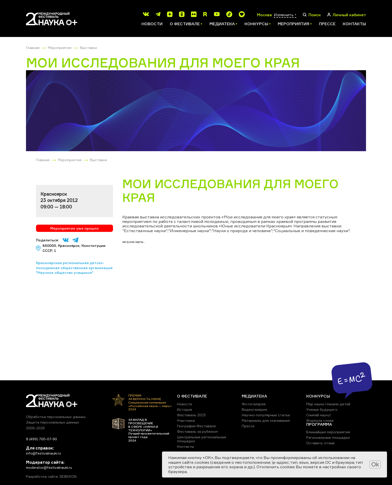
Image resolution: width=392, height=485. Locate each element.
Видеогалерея (254, 409)
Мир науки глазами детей (328, 404)
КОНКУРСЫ (318, 396)
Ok (375, 464)
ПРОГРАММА (319, 424)
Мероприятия (60, 47)
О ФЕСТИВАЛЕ (192, 396)
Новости (152, 23)
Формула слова (320, 420)
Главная (33, 47)
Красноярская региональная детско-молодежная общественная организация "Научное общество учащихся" (74, 268)
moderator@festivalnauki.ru (49, 467)
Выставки (88, 47)
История (184, 409)
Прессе (327, 23)
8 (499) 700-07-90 (41, 439)
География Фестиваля (196, 426)
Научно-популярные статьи (266, 415)
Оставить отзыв (320, 443)
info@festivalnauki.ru (43, 453)
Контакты (354, 23)
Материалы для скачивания (266, 420)
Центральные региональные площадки (201, 439)
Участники (186, 420)
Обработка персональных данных (56, 417)
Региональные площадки (328, 437)
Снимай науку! (318, 415)
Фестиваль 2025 (191, 415)
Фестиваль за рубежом (197, 431)
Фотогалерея (254, 404)
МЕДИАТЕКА (254, 396)
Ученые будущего (322, 409)
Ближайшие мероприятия (328, 432)
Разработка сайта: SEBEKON (51, 477)
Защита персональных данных (52, 422)
